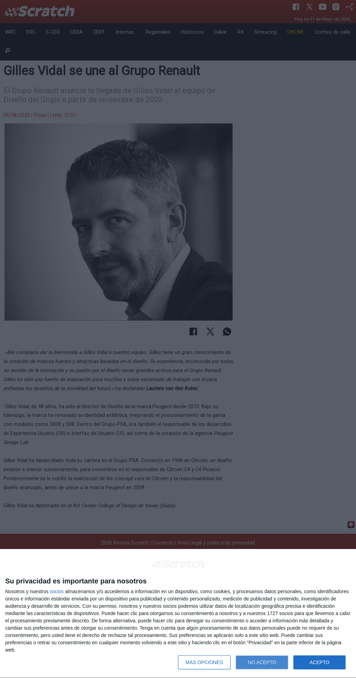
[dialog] (178, 613)
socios (57, 591)
